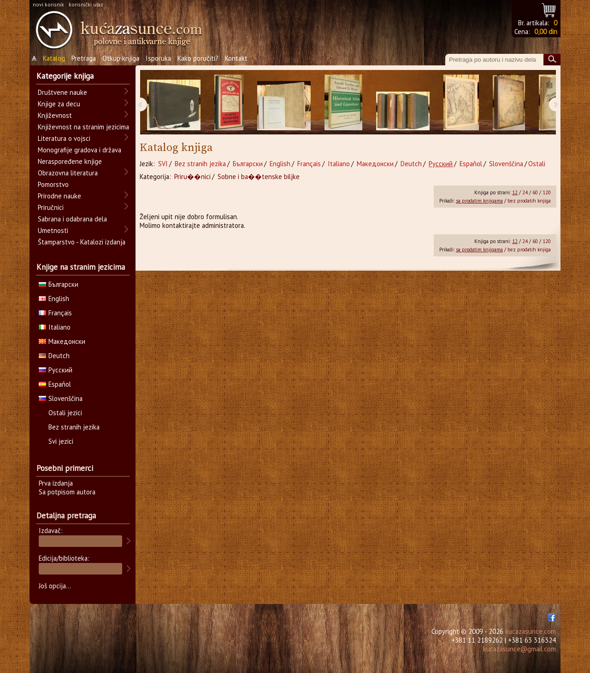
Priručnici (51, 207)
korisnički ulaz (86, 4)
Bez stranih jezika (200, 163)
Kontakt (236, 58)
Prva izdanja (56, 483)
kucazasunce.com (530, 631)
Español (471, 163)
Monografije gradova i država (79, 149)
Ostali (536, 163)
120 (547, 192)
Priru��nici (192, 176)
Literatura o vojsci (64, 138)
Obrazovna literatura (68, 172)
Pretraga (83, 58)
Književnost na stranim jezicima (83, 126)
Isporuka (158, 58)
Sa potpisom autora (67, 491)
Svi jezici (60, 441)
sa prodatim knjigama (479, 200)
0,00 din (545, 31)
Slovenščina (506, 163)
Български (248, 163)
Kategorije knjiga (65, 76)
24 (525, 192)
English (280, 163)
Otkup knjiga (120, 58)
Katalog (54, 58)
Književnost (55, 115)
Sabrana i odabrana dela (72, 219)
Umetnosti (53, 230)
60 (535, 192)
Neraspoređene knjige (70, 161)
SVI (163, 163)
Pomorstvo (53, 184)
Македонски (375, 163)
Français (309, 163)
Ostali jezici (65, 412)
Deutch (411, 163)
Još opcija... (55, 585)
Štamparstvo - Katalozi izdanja (81, 242)
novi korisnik (48, 4)
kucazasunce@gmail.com (519, 648)
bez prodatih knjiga (529, 200)
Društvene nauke (62, 92)
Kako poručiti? (197, 58)
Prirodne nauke (59, 195)
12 (515, 192)
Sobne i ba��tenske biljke (259, 176)
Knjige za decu (59, 103)
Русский (441, 163)
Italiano (339, 163)
